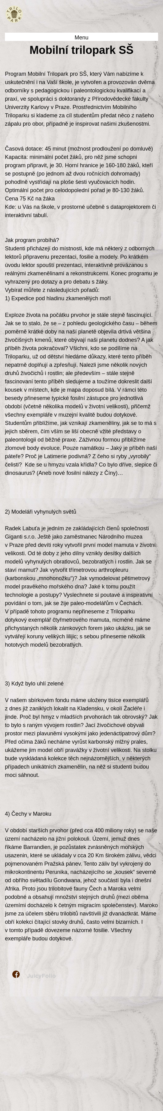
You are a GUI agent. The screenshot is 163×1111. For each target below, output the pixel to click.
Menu (81, 37)
